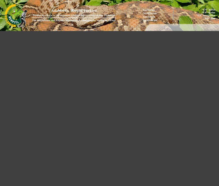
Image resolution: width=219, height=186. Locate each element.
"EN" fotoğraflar (205, 15)
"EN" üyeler (208, 12)
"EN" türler (208, 9)
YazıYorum (149, 10)
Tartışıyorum (150, 20)
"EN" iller (209, 18)
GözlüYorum (150, 13)
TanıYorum (149, 16)
